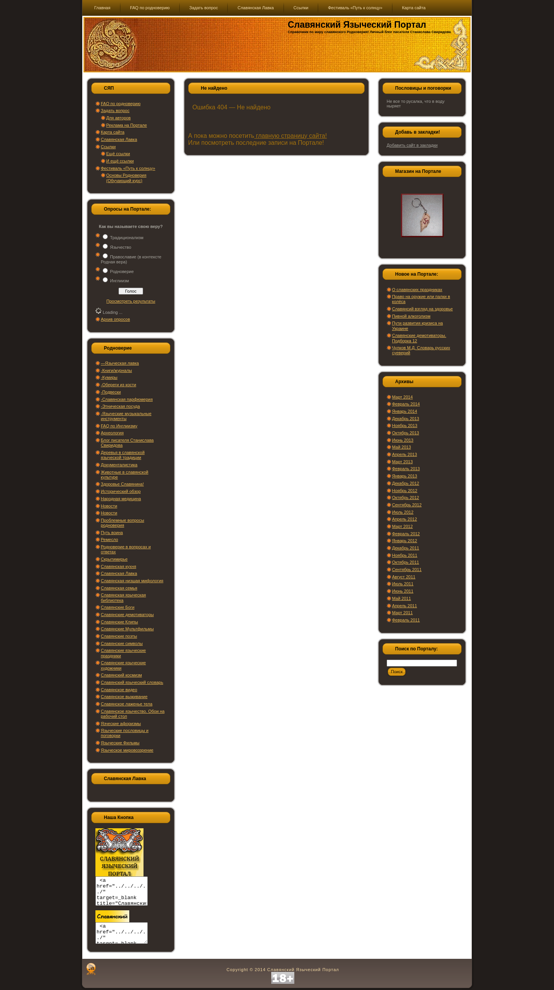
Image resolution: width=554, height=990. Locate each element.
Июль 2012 (403, 512)
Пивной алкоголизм (411, 316)
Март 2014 (402, 397)
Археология (112, 433)
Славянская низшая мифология (132, 580)
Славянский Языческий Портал (357, 25)
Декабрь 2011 (405, 548)
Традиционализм (127, 237)
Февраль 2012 (406, 533)
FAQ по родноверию (120, 103)
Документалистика (119, 464)
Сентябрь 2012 (407, 505)
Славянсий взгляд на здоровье (422, 309)
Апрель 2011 (404, 605)
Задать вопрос (115, 110)
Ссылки (108, 146)
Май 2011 (401, 598)
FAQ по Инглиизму (119, 426)
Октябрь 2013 (405, 433)
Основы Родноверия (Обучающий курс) (126, 178)
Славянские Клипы (119, 622)
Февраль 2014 (406, 404)
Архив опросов (115, 319)
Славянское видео (119, 689)
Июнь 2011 (403, 591)
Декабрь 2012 (405, 483)
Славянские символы (122, 643)
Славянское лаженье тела (126, 704)
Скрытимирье (114, 559)
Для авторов (118, 118)
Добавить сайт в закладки (412, 145)
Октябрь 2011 (405, 562)
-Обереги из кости (118, 384)
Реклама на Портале (126, 125)
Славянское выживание (124, 696)
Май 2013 (401, 447)
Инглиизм (119, 280)
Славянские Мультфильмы (127, 628)
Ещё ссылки (118, 153)
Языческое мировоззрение (127, 750)
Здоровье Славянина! (122, 484)
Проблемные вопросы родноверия (122, 523)
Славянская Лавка (119, 139)
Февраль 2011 (406, 620)
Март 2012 (402, 526)
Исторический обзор (121, 491)
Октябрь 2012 (405, 497)
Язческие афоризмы (121, 723)
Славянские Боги (117, 607)
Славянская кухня (118, 566)
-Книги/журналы (116, 370)
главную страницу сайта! (290, 135)
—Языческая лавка (120, 363)
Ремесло (109, 539)
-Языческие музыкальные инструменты (126, 416)
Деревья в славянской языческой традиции (123, 455)
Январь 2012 (404, 540)
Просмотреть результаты (130, 301)
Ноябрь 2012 (404, 490)
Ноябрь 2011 (404, 555)
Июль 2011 (403, 583)
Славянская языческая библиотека (123, 597)
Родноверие (122, 271)
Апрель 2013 (404, 454)
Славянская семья (119, 588)
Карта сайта (112, 132)
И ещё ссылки (120, 161)
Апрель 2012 (404, 519)
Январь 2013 (404, 476)
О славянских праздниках (417, 289)
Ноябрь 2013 (404, 425)
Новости (109, 506)
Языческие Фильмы (120, 742)
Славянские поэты (119, 636)
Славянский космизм (121, 675)
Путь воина (112, 532)
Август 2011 (404, 577)
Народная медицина (121, 498)
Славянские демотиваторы (127, 614)
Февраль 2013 (406, 468)
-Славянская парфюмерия (127, 399)
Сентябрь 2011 (407, 569)
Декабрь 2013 (405, 418)
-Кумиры (109, 377)
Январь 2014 (404, 411)
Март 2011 (402, 612)
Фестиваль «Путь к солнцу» (128, 168)
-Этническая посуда (120, 406)
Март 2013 (402, 461)
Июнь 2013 (403, 440)
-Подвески (111, 392)
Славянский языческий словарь (132, 682)
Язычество (120, 247)
